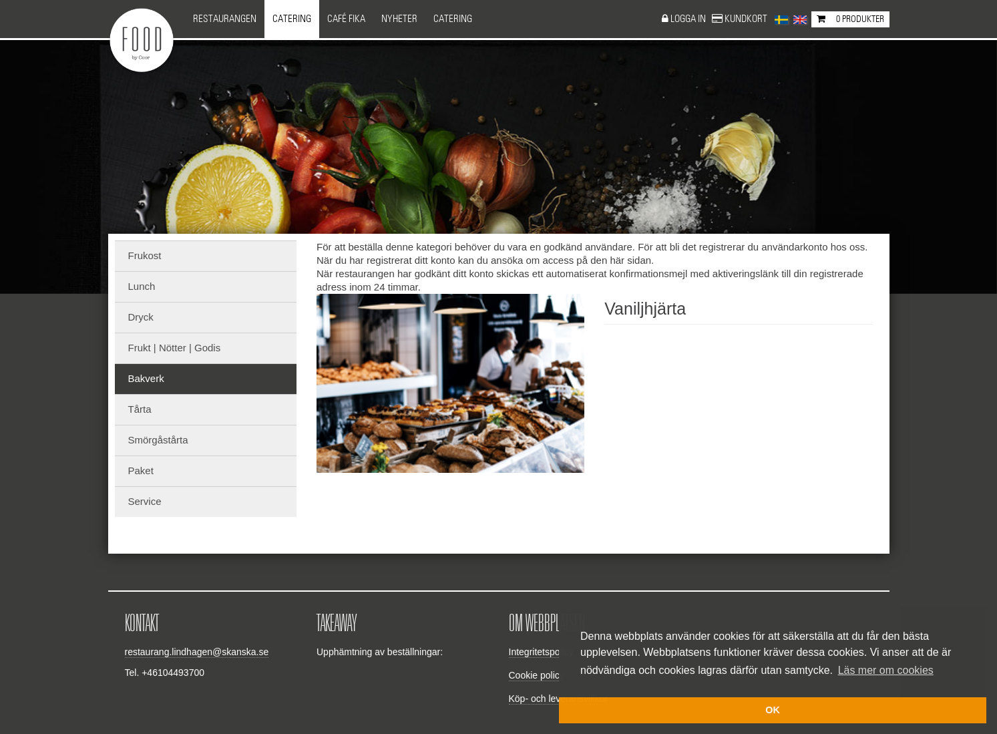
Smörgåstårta (158, 439)
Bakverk (146, 378)
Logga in (689, 19)
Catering (291, 19)
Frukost (145, 255)
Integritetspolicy (541, 652)
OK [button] (772, 710)
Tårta (140, 409)
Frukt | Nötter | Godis (174, 347)
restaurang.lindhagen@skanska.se (197, 652)
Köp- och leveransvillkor (558, 698)
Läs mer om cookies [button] (886, 670)
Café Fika (346, 19)
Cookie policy (536, 675)
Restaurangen (224, 19)
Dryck (141, 317)
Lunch (142, 286)
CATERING (452, 19)
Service (145, 501)
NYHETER (399, 19)
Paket (141, 470)
